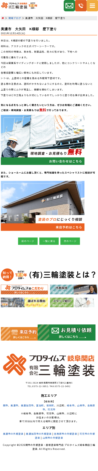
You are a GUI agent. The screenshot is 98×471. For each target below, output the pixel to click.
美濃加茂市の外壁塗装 (39, 433)
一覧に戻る (49, 241)
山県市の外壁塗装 (53, 437)
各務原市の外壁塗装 (65, 433)
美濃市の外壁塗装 (13, 433)
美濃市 (14, 405)
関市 (5, 405)
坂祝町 (50, 405)
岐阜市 (71, 405)
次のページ (70, 241)
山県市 (81, 405)
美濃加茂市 (27, 405)
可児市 (51, 409)
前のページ (27, 241)
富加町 (40, 405)
